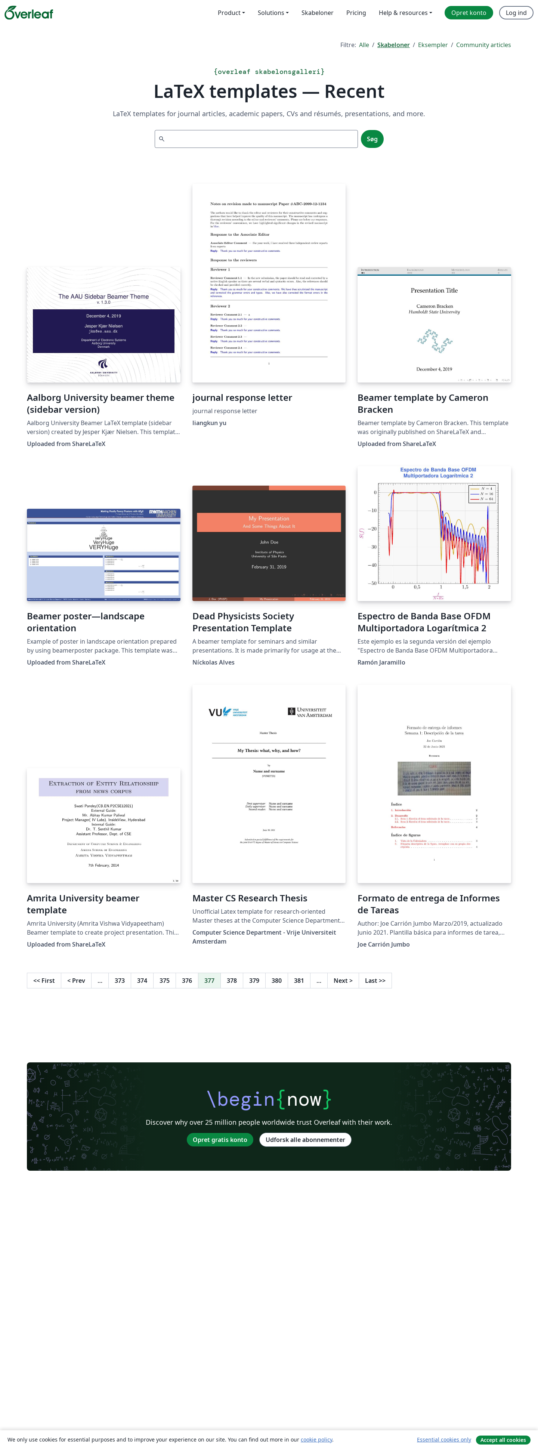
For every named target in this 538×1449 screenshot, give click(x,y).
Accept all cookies (503, 1439)
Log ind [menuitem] (516, 13)
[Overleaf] (28, 12)
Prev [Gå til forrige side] (76, 980)
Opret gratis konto (220, 1140)
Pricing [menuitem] (356, 13)
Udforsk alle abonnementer (305, 1140)
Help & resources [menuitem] (403, 13)
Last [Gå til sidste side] (375, 980)
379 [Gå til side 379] (254, 980)
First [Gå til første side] (44, 980)
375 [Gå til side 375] (165, 980)
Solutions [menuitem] (271, 13)
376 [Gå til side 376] (187, 980)
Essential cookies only (444, 1439)
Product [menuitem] (229, 13)
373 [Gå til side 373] (120, 980)
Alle (364, 45)
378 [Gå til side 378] (232, 980)
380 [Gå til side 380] (277, 980)
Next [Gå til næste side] (343, 980)
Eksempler (433, 45)
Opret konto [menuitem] (468, 13)
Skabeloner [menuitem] (318, 13)
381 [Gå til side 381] (299, 980)
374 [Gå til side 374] (142, 980)
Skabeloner (393, 45)
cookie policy (316, 1439)
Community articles (483, 45)
